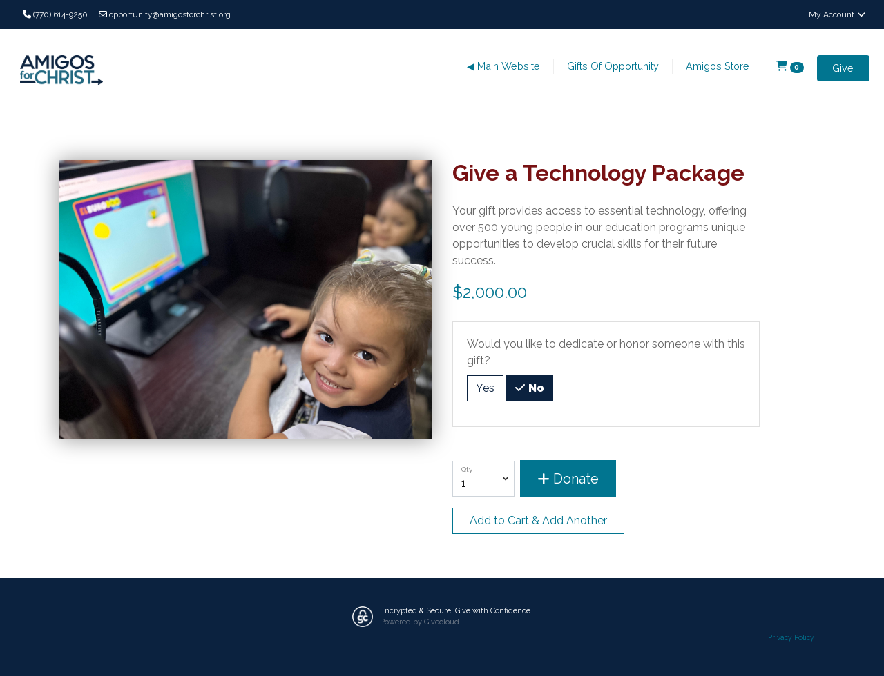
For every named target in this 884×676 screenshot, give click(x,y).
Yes (485, 387)
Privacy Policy (791, 637)
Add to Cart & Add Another (538, 520)
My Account (838, 14)
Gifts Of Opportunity (613, 66)
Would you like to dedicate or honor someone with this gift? (606, 352)
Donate (568, 478)
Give (843, 68)
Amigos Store (717, 66)
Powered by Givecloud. (420, 621)
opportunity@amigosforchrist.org (165, 14)
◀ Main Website (503, 66)
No (535, 387)
